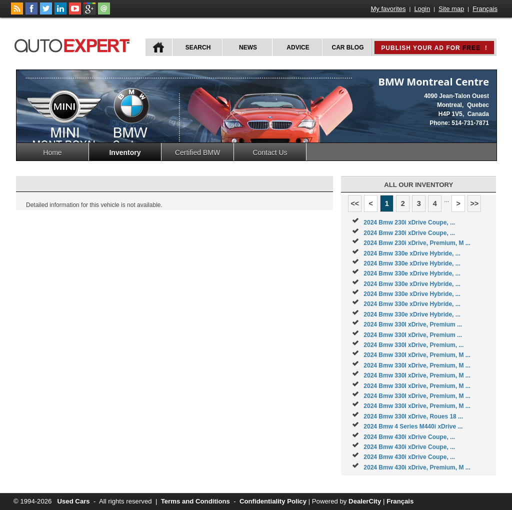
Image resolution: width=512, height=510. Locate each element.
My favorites (388, 8)
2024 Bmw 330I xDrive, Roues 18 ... (413, 416)
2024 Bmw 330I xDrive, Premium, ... (414, 345)
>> (474, 204)
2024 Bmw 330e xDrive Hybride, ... (412, 253)
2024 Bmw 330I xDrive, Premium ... (413, 324)
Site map (451, 8)
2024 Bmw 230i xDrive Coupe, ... (409, 222)
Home (52, 152)
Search (198, 47)
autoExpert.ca (74, 44)
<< (354, 204)
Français (485, 8)
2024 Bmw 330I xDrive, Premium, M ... (417, 355)
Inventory (124, 152)
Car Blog (348, 47)
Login (422, 8)
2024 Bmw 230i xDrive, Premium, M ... (417, 243)
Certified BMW (197, 152)
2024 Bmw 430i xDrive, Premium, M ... (417, 467)
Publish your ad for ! (434, 48)
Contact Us (269, 152)
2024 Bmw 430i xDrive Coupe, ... (409, 437)
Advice (297, 47)
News (248, 47)
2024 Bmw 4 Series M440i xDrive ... (413, 426)
